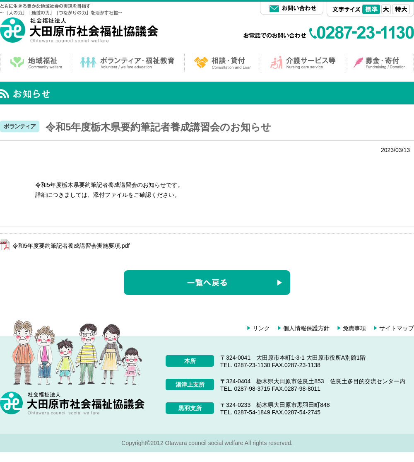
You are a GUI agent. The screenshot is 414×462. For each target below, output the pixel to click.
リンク (261, 328)
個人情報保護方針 (306, 328)
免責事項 (354, 328)
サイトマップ (396, 328)
